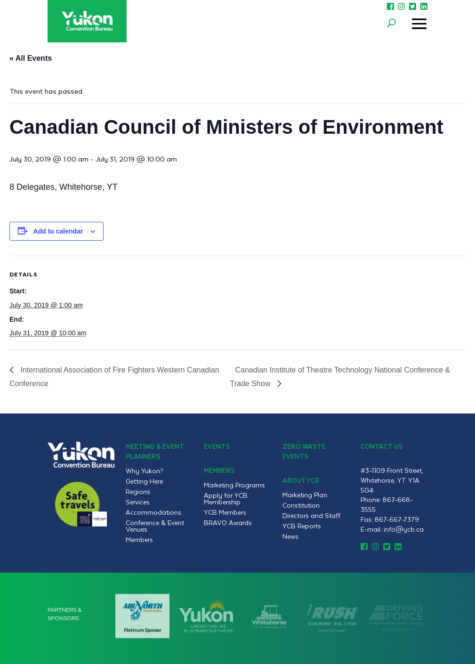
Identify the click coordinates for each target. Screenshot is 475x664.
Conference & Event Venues (155, 526)
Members (139, 539)
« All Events (30, 58)
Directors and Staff (311, 515)
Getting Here (144, 481)
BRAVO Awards (228, 522)
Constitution (301, 505)
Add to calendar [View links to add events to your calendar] (58, 231)
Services (138, 502)
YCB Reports (301, 526)
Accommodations (153, 512)
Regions (138, 491)
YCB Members (225, 512)
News (290, 536)
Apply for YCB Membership (226, 498)
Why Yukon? (144, 471)
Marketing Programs (234, 485)
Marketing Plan (304, 495)
